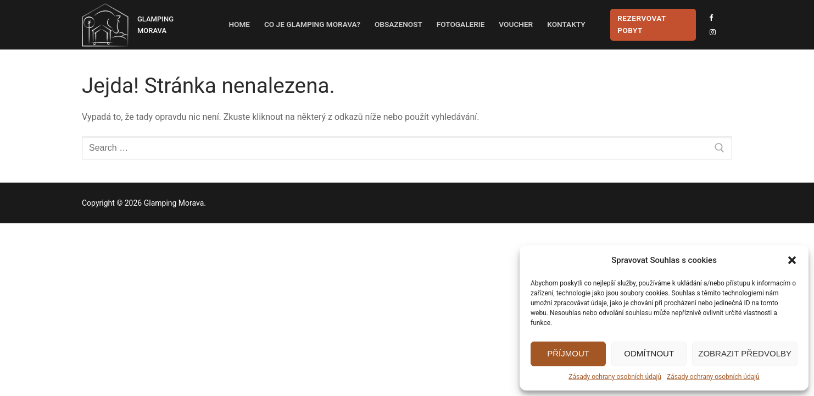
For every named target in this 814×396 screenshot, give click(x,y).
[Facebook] (711, 18)
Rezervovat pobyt (641, 24)
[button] (792, 260)
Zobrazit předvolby (744, 353)
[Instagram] (712, 32)
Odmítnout (649, 353)
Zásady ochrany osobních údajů (614, 377)
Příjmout (568, 353)
